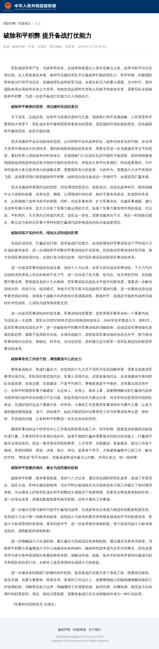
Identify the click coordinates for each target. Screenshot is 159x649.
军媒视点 (24, 23)
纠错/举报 (79, 629)
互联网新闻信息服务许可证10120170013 (79, 636)
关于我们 (95, 629)
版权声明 (64, 629)
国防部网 (9, 23)
